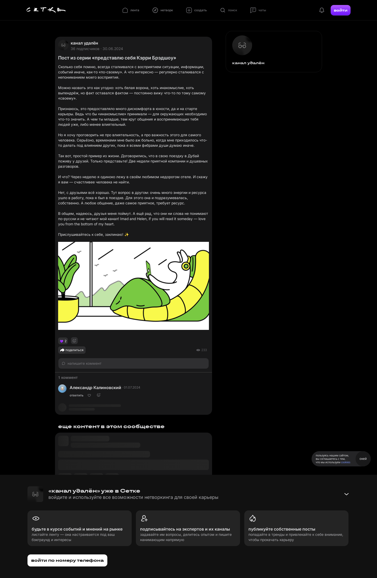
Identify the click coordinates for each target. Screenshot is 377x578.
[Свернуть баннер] (346, 494)
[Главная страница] (46, 10)
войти (340, 10)
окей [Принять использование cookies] (363, 458)
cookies (345, 462)
